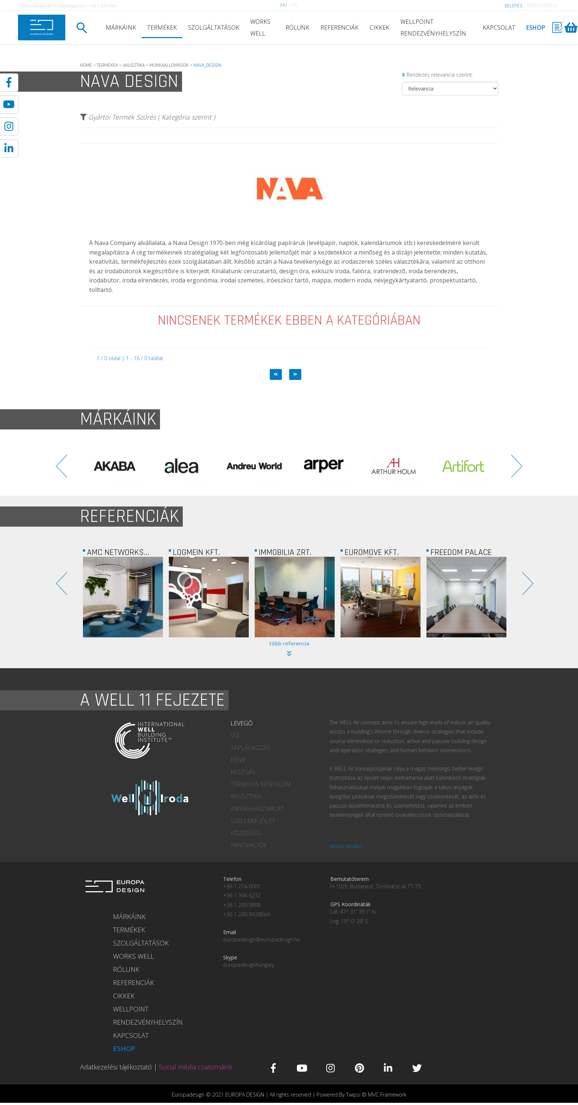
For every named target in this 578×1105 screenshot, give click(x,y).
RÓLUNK (297, 27)
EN (295, 5)
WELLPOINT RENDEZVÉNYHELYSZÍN (433, 27)
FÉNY (237, 760)
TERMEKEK (107, 65)
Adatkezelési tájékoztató (116, 1066)
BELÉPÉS (513, 6)
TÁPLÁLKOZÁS (250, 748)
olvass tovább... (348, 845)
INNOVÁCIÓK (248, 845)
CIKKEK (379, 27)
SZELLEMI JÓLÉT (252, 821)
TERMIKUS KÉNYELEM (260, 784)
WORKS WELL (260, 27)
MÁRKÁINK (121, 27)
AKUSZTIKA (134, 65)
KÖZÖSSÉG (245, 833)
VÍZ (234, 735)
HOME (86, 65)
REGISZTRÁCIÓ (542, 6)
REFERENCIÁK (339, 27)
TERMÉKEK (162, 27)
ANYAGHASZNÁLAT (257, 809)
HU (283, 5)
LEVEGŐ (241, 723)
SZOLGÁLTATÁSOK (213, 27)
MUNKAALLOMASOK (169, 65)
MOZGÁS (242, 772)
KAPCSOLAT (499, 27)
